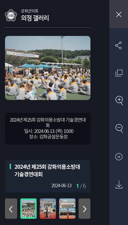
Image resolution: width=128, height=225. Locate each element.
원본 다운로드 (119, 185)
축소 (119, 129)
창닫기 (118, 14)
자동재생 (119, 157)
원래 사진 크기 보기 (119, 73)
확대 (119, 101)
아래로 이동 (84, 208)
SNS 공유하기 (119, 45)
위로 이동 (11, 208)
